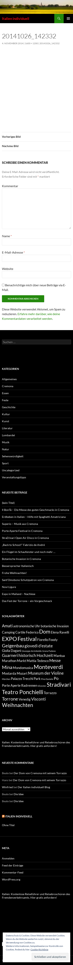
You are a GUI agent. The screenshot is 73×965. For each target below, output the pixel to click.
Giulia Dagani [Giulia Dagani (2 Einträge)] (11, 651)
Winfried (7, 787)
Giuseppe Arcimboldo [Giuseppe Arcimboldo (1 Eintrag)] (32, 651)
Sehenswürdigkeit (12, 456)
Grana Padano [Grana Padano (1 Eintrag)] (49, 651)
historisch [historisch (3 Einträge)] (27, 655)
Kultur (6, 414)
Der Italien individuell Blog (34, 787)
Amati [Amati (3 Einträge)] (7, 625)
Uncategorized (10, 470)
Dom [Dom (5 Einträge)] (44, 631)
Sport (5, 463)
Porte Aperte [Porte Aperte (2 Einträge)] (11, 685)
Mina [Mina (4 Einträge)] (7, 667)
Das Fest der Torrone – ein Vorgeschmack (27, 601)
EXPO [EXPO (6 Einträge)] (9, 638)
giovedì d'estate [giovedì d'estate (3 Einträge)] (39, 645)
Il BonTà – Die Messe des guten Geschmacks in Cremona (35, 509)
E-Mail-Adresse (13, 252)
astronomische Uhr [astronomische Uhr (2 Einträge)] (26, 626)
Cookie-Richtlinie (39, 949)
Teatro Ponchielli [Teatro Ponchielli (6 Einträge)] (22, 691)
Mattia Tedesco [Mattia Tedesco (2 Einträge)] (38, 661)
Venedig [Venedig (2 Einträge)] (25, 699)
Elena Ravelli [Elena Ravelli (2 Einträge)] (60, 632)
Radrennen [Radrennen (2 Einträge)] (29, 685)
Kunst (5, 421)
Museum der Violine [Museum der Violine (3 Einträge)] (46, 673)
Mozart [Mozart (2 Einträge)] (22, 673)
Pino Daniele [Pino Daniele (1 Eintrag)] (47, 679)
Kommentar (10, 186)
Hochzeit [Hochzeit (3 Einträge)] (45, 655)
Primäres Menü (68, 18)
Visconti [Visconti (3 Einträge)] (38, 698)
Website (7, 269)
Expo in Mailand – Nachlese (18, 594)
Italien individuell (15, 18)
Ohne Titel (8, 825)
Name (7, 236)
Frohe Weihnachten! (14, 573)
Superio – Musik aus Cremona (20, 523)
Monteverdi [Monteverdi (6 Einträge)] (48, 666)
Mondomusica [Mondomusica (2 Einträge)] (23, 668)
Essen (5, 393)
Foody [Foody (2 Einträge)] (53, 640)
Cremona (7, 386)
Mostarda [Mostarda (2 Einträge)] (9, 673)
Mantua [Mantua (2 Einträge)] (59, 656)
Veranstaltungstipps (14, 477)
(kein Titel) (8, 502)
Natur (5, 449)
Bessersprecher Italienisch (18, 566)
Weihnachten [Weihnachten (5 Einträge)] (17, 705)
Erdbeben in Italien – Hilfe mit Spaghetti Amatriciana (34, 516)
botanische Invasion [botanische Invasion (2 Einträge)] (55, 626)
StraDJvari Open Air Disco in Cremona (25, 537)
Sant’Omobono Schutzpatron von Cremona (28, 580)
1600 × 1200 (31, 43)
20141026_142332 (50, 43)
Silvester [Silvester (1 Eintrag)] (42, 686)
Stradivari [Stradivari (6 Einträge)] (59, 684)
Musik (5, 442)
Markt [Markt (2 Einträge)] (21, 661)
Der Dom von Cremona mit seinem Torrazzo (40, 773)
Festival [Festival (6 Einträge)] (27, 638)
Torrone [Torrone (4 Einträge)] (10, 698)
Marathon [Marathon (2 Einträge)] (9, 661)
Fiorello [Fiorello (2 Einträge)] (42, 640)
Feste (5, 400)
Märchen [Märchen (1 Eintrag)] (6, 679)
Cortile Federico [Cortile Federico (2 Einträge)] (27, 632)
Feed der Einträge (12, 865)
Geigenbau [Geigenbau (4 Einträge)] (13, 645)
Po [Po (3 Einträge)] (56, 678)
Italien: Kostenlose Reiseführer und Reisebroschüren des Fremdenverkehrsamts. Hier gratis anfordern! (36, 744)
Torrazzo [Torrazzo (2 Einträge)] (50, 693)
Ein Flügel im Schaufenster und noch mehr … (28, 551)
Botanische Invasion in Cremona (21, 558)
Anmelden (8, 858)
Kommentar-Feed (12, 872)
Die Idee (19, 794)
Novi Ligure (9, 587)
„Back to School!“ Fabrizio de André (23, 544)
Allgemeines (9, 379)
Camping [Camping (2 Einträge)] (8, 632)
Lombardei (8, 435)
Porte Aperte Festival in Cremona (22, 530)
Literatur (7, 428)
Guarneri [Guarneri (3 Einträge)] (10, 655)
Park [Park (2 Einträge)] (37, 679)
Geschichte (8, 407)
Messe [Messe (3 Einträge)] (55, 660)
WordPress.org (11, 879)
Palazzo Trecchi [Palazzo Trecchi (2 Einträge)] (22, 679)
